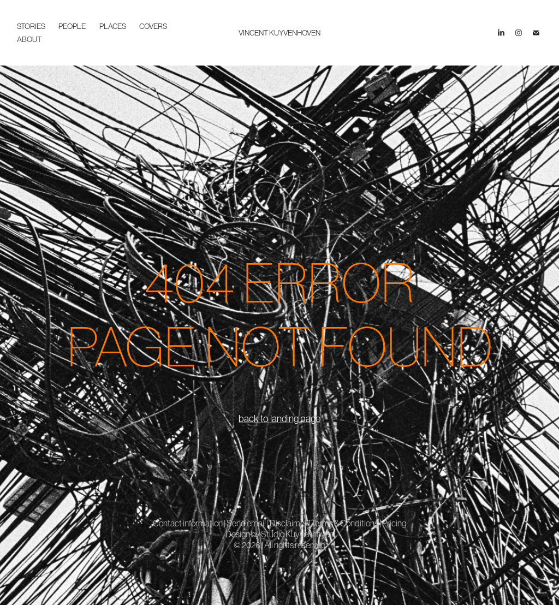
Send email (246, 523)
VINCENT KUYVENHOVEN (279, 32)
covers (153, 26)
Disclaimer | (290, 523)
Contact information (188, 523)
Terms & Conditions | (346, 523)
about (29, 39)
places (112, 26)
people (72, 26)
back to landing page (279, 418)
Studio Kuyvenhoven (297, 534)
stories (31, 26)
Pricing (394, 523)
